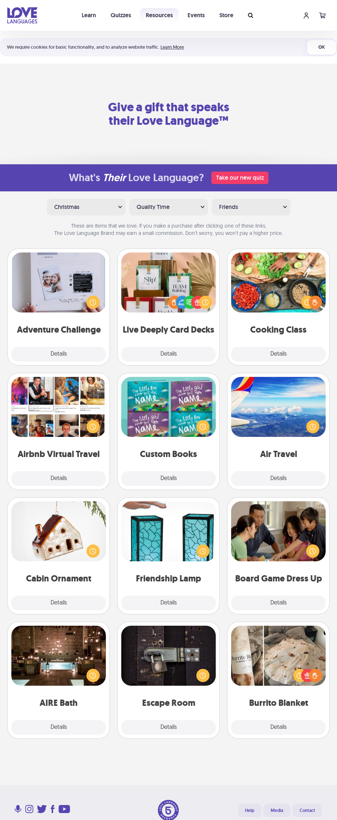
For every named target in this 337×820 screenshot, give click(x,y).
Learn (89, 15)
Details (59, 354)
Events (196, 15)
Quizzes (121, 15)
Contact (307, 810)
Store (226, 15)
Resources (159, 15)
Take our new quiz (240, 177)
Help (249, 810)
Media (277, 810)
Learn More (172, 47)
